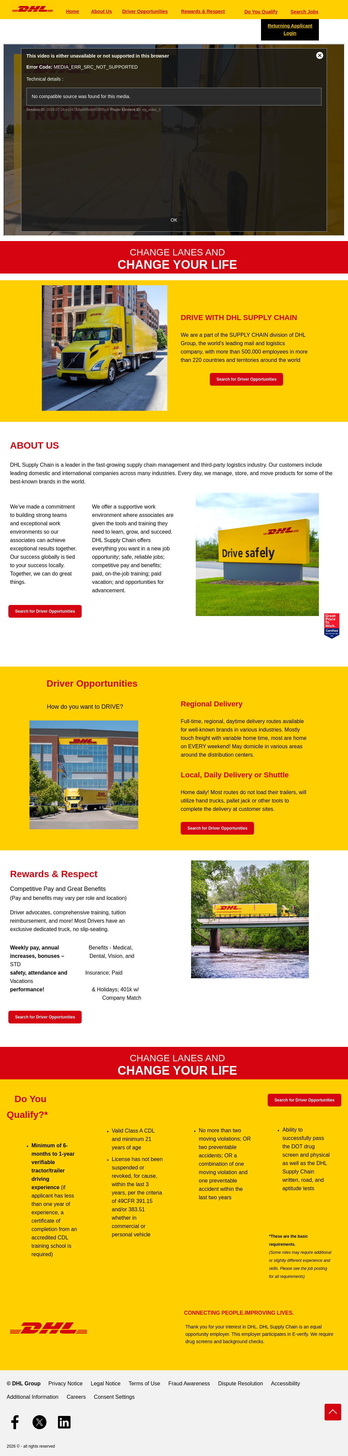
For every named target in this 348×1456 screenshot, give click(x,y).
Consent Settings (114, 1397)
